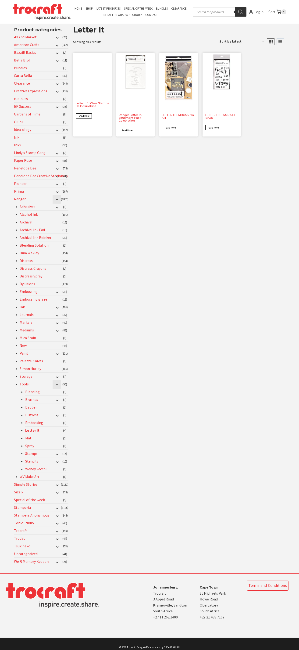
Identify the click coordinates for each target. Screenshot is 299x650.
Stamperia (22, 507)
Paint (24, 353)
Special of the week (29, 499)
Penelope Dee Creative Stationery (41, 175)
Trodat (19, 538)
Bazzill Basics (25, 52)
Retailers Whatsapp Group (122, 15)
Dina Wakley (29, 253)
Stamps (31, 453)
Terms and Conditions (267, 585)
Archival (26, 222)
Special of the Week (138, 9)
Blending (32, 391)
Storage (26, 376)
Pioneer (20, 183)
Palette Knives (31, 361)
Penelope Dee (25, 168)
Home (78, 9)
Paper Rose (23, 160)
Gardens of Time (27, 114)
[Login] (256, 12)
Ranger (20, 199)
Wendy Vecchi (35, 469)
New (23, 345)
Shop (89, 9)
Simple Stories (25, 484)
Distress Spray (31, 276)
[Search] (240, 12)
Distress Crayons (33, 268)
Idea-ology (22, 129)
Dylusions (27, 283)
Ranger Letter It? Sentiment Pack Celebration (130, 117)
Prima (19, 191)
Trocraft (20, 530)
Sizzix (18, 492)
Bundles (162, 9)
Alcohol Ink (29, 214)
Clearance (179, 9)
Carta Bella (23, 75)
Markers (26, 322)
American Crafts (26, 44)
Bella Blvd (22, 60)
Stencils (31, 461)
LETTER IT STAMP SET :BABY (220, 116)
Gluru (18, 121)
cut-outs (21, 98)
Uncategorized (26, 553)
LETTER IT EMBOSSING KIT (178, 116)
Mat (28, 438)
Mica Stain (28, 337)
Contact (151, 15)
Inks (17, 145)
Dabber (31, 407)
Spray (29, 445)
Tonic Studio (24, 523)
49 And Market (25, 37)
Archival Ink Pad (32, 229)
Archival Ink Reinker (35, 237)
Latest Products (108, 9)
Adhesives (27, 206)
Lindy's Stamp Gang (30, 152)
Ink (16, 137)
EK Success (22, 106)
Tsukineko (22, 546)
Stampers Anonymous (31, 515)
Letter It (32, 430)
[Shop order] (241, 41)
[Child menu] (57, 37)
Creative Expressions (30, 91)
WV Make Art (29, 476)
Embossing (29, 291)
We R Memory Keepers (32, 561)
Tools (24, 384)
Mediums (27, 330)
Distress (26, 260)
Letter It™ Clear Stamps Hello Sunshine (92, 104)
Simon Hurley (30, 368)
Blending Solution (34, 245)
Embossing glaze (33, 299)
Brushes (31, 399)
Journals (27, 314)
